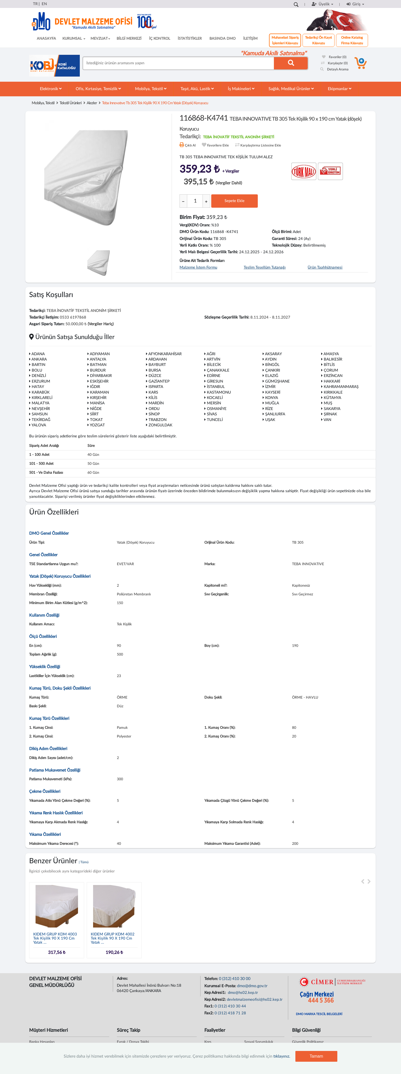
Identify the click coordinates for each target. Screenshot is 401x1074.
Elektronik (51, 89)
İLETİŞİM (250, 38)
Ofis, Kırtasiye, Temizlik (98, 89)
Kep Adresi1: (215, 993)
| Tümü (83, 862)
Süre (91, 446)
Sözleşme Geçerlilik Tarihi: (226, 317)
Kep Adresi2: (215, 1000)
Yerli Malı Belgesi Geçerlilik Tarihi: (209, 252)
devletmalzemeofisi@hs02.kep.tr (255, 1000)
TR (35, 4)
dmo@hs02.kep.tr (242, 993)
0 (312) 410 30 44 (230, 1006)
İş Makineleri (241, 89)
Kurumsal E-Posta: (220, 986)
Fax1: (209, 1006)
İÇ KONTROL (159, 38)
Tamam (316, 1056)
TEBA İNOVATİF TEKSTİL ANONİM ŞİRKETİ (238, 137)
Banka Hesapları (41, 1042)
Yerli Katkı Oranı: (194, 245)
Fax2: (209, 1013)
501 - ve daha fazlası (46, 473)
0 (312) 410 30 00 (234, 979)
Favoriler (334, 57)
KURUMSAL (73, 38)
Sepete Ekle (234, 201)
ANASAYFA (46, 38)
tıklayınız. (281, 1056)
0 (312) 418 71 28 (230, 1013)
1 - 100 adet (39, 455)
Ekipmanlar (339, 89)
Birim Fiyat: (192, 217)
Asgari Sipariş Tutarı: (46, 324)
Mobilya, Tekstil (150, 89)
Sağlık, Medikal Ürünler (291, 89)
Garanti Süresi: (284, 239)
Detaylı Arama (334, 69)
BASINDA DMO (222, 38)
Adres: (123, 979)
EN (44, 4)
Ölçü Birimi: (282, 232)
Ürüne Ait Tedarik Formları (202, 261)
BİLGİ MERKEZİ (129, 38)
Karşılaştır (334, 63)
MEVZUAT (100, 38)
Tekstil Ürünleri (71, 103)
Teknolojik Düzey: (287, 245)
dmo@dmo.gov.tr (252, 986)
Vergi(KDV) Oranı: (195, 225)
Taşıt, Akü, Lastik (197, 89)
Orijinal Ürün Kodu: (196, 239)
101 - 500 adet (41, 464)
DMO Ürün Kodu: (194, 232)
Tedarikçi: (37, 311)
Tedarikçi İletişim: (44, 317)
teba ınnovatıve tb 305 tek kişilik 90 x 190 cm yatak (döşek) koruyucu (155, 103)
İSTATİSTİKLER (190, 38)
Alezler (92, 103)
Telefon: (211, 979)
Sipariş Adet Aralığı (44, 446)
